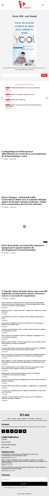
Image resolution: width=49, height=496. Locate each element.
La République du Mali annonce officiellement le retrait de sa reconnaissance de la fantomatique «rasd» (24, 153)
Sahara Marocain (6, 457)
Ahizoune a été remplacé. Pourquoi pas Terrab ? (22, 94)
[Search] (44, 75)
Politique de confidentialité (21, 487)
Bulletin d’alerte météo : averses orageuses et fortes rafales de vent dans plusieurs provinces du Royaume (24, 342)
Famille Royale (5, 470)
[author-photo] (3, 159)
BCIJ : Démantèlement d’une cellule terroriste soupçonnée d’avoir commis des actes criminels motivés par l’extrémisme (23, 367)
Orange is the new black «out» (18, 99)
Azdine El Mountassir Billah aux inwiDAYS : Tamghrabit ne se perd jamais (24, 386)
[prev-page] (2, 98)
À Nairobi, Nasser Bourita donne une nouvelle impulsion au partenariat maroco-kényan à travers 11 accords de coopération (24, 293)
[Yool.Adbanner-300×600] (24, 66)
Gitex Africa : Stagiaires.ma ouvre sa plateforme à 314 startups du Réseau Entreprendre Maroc (22, 323)
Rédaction (6, 159)
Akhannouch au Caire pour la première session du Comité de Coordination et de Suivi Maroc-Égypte (21, 374)
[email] (24, 479)
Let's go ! (24, 484)
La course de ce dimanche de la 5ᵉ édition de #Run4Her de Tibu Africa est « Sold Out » (24, 391)
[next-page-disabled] (46, 98)
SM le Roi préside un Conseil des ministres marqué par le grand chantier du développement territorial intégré (23, 247)
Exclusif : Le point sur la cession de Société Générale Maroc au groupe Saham (23, 105)
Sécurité (4, 464)
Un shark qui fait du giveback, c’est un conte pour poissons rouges (22, 88)
